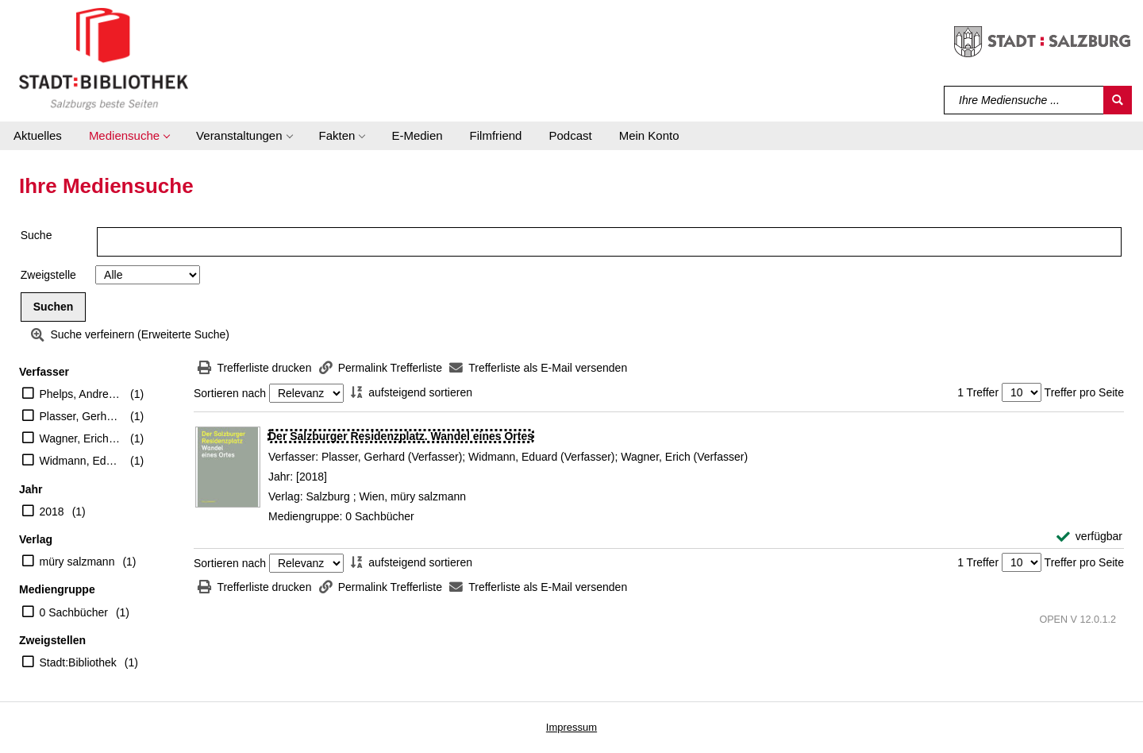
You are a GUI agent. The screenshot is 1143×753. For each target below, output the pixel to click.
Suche (36, 235)
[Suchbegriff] (1024, 100)
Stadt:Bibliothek (78, 662)
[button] (129, 136)
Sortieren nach (230, 393)
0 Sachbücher (74, 612)
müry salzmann (77, 561)
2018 (52, 511)
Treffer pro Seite (1084, 392)
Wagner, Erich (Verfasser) (81, 438)
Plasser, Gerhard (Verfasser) (81, 416)
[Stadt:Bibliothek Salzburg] (103, 58)
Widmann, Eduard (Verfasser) (81, 460)
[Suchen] (1117, 100)
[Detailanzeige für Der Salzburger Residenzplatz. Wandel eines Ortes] (400, 436)
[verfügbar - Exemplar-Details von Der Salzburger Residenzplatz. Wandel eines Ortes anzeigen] (1089, 536)
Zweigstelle (48, 274)
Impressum (571, 727)
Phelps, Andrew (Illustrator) (81, 394)
